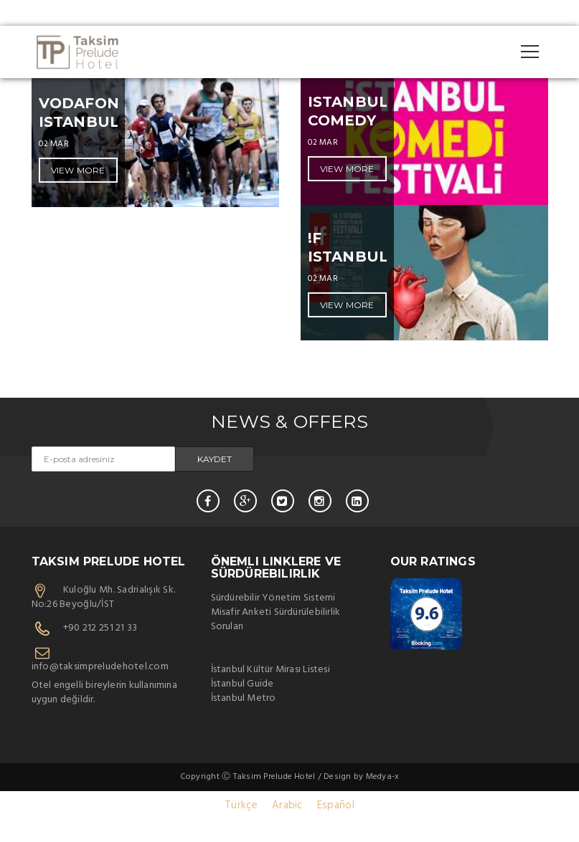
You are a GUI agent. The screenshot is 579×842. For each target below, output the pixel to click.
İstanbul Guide (242, 684)
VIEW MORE (78, 170)
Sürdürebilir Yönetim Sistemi (273, 598)
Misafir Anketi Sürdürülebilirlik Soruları (276, 619)
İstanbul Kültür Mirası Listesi (270, 669)
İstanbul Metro (243, 698)
